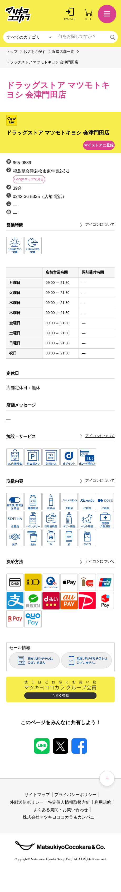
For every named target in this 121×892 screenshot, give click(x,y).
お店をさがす (34, 51)
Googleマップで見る (28, 179)
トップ (11, 51)
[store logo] (18, 14)
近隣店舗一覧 (63, 51)
